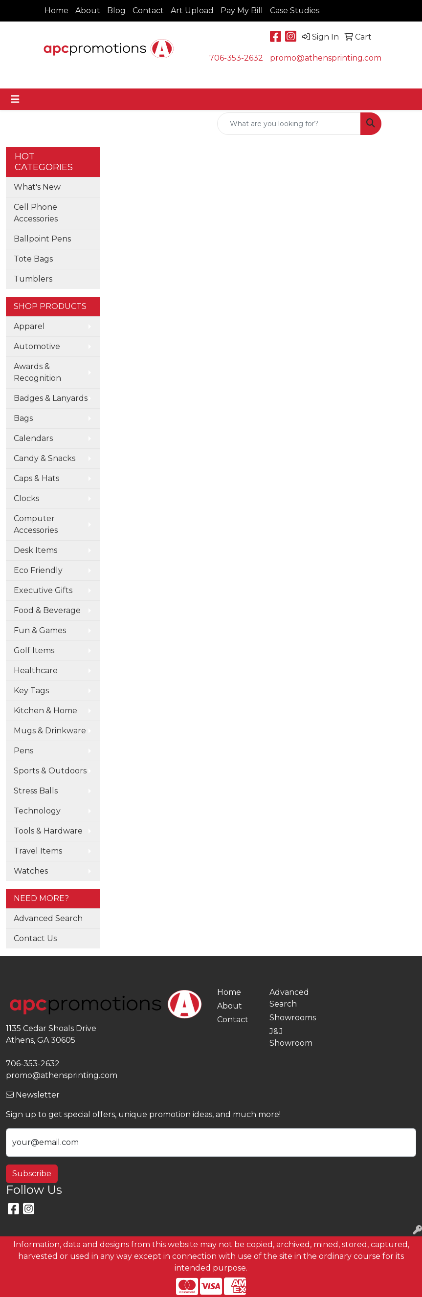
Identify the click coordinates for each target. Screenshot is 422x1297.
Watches (31, 871)
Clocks (26, 498)
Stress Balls (36, 790)
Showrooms (290, 1017)
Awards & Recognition (37, 372)
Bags (23, 418)
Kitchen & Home (45, 710)
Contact (148, 10)
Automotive (37, 346)
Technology (37, 810)
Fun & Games (40, 630)
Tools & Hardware (48, 830)
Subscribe (31, 1173)
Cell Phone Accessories (36, 212)
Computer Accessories (36, 524)
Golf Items (34, 650)
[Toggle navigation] (15, 99)
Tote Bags (33, 259)
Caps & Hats (36, 478)
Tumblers (33, 279)
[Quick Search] (289, 123)
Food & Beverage (47, 610)
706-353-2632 (236, 58)
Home (56, 10)
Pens (23, 750)
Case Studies (294, 10)
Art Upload (192, 10)
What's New (37, 187)
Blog (116, 10)
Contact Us (35, 938)
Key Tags (31, 690)
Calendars (33, 438)
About (87, 10)
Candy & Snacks (44, 458)
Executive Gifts (43, 590)
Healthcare (36, 670)
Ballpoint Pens (42, 238)
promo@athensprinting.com (325, 58)
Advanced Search (48, 918)
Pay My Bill (242, 10)
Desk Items (35, 550)
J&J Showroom (290, 1037)
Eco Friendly (38, 570)
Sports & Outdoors (50, 770)
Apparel (29, 326)
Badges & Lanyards (51, 398)
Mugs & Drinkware (50, 730)
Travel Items (38, 851)
